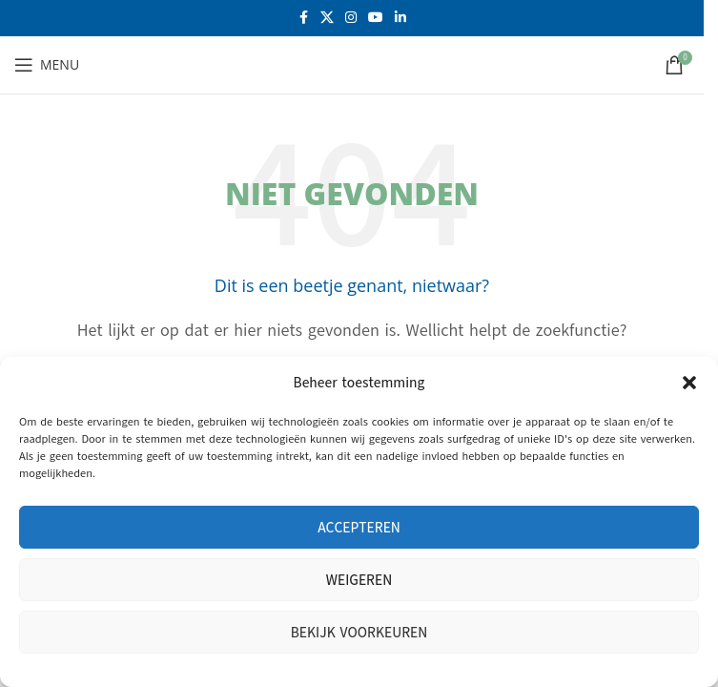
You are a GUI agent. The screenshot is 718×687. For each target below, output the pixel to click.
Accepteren (359, 527)
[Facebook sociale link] (303, 18)
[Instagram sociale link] (350, 18)
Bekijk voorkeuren (359, 632)
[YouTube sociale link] (375, 18)
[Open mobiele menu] (47, 65)
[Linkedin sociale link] (400, 18)
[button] (689, 382)
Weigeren (359, 580)
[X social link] (327, 18)
